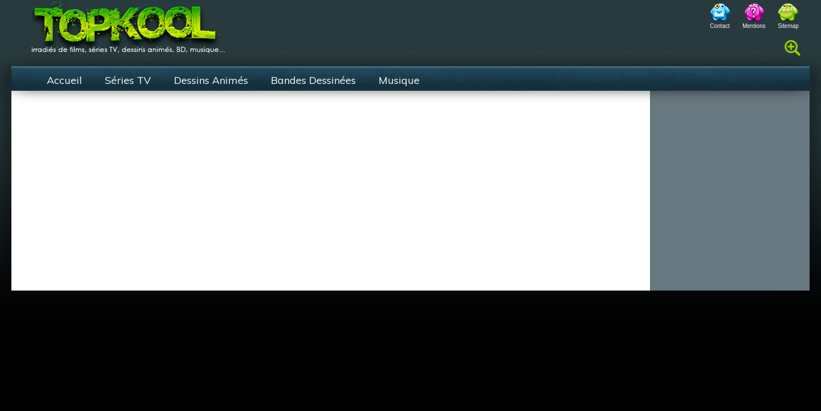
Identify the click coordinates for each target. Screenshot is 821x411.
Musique (399, 80)
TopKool (128, 23)
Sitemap (788, 26)
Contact (719, 26)
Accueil (64, 80)
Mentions (754, 26)
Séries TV (128, 80)
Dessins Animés (211, 80)
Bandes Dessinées (313, 80)
